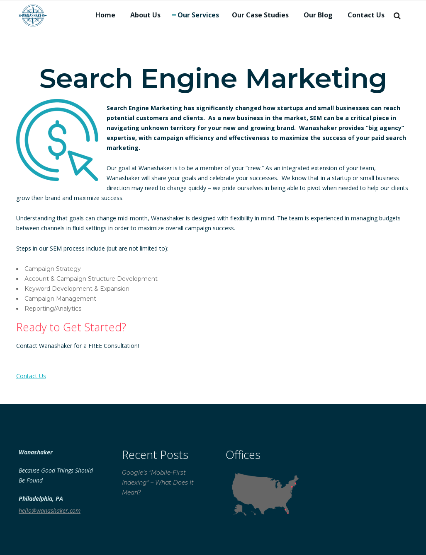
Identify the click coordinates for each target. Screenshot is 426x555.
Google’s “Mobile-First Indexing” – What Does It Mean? (158, 482)
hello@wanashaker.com (49, 510)
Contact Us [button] (31, 376)
